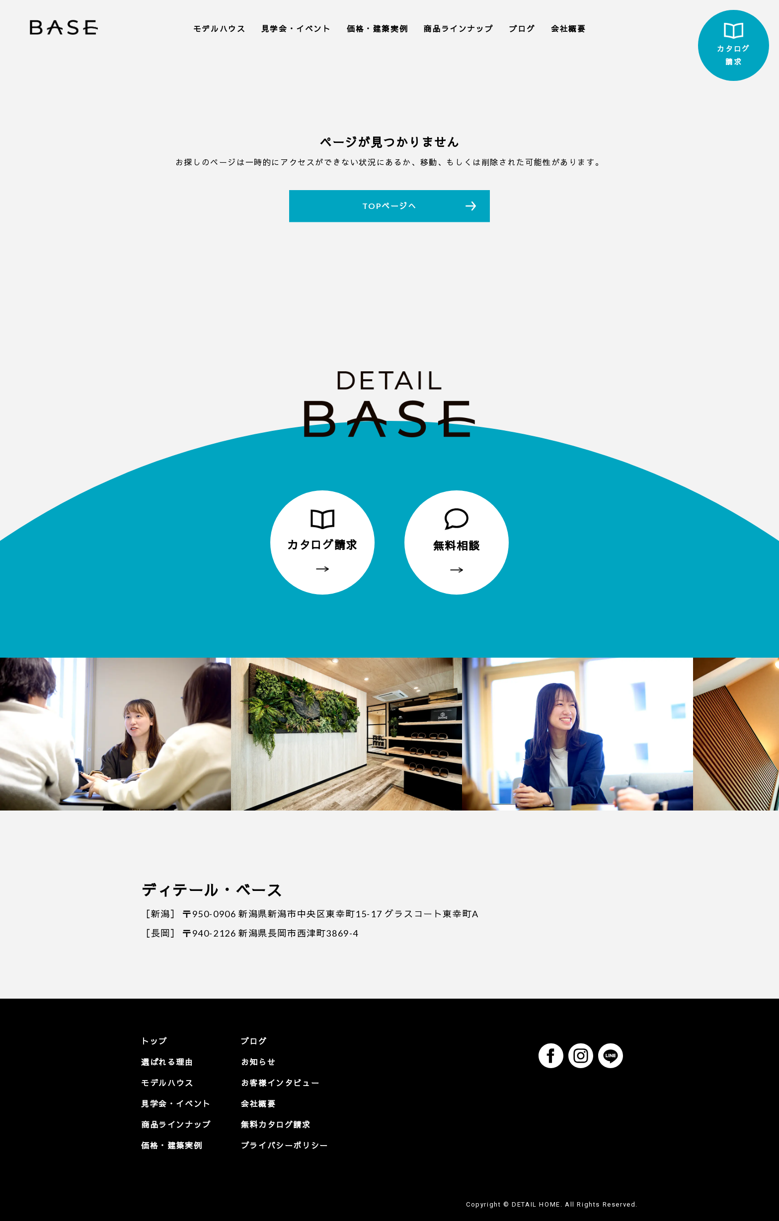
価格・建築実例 (377, 28)
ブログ (522, 28)
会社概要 (568, 28)
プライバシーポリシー (284, 1145)
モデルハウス (219, 28)
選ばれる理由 (167, 1062)
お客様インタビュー (280, 1082)
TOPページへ (389, 205)
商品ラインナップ (458, 28)
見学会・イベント (296, 28)
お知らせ (258, 1062)
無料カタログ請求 (276, 1124)
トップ (154, 1041)
